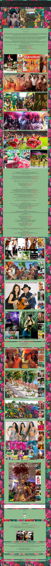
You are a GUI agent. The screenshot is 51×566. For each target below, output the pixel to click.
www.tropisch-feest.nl (25, 201)
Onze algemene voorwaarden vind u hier (24, 558)
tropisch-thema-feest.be (35, 197)
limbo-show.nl (38, 178)
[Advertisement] (25, 564)
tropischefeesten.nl (29, 47)
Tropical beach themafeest (5, 1)
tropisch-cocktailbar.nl (25, 222)
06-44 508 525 (29, 51)
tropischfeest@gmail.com (25, 345)
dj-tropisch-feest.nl (34, 181)
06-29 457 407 (24, 51)
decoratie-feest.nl (31, 196)
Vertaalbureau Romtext (25, 527)
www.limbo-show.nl (38, 192)
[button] (10, 506)
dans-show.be (36, 190)
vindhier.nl (24, 514)
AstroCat (24, 560)
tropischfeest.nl (29, 46)
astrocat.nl (27, 529)
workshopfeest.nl (34, 177)
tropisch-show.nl (30, 45)
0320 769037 (26, 52)
